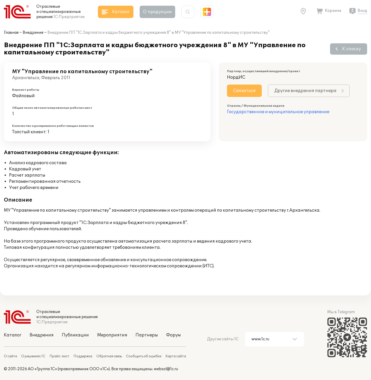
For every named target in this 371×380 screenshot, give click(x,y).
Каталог (12, 335)
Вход (362, 11)
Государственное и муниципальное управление (278, 111)
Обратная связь (109, 356)
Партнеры (147, 335)
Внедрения (33, 32)
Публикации (75, 335)
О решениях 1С (33, 356)
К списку (351, 49)
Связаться (244, 90)
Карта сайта (175, 356)
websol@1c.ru (166, 369)
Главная (11, 32)
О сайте (10, 356)
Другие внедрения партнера (305, 90)
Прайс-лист (59, 356)
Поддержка (82, 356)
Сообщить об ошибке (143, 356)
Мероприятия (112, 335)
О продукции (157, 11)
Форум (173, 335)
